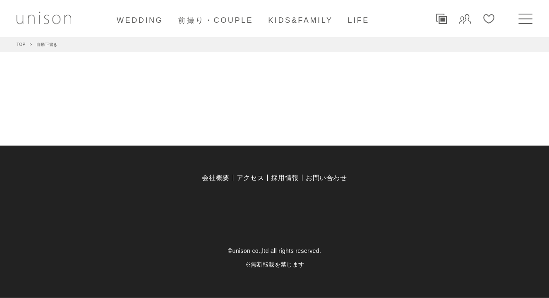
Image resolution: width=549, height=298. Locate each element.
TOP (21, 44)
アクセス (250, 177)
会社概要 (216, 177)
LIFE (358, 20)
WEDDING (140, 20)
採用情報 (285, 177)
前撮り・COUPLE (215, 20)
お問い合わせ (326, 177)
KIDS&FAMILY (300, 20)
